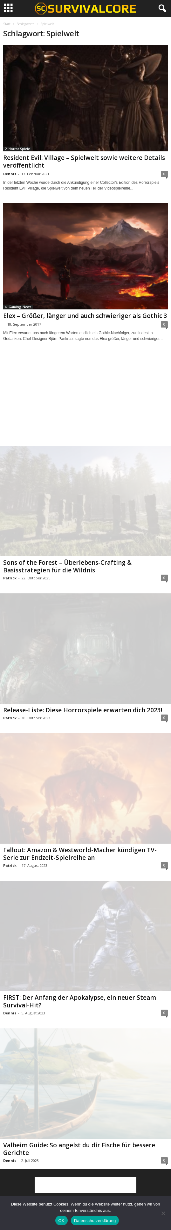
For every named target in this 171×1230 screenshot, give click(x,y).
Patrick (10, 578)
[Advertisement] (85, 399)
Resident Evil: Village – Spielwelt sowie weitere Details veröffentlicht (84, 161)
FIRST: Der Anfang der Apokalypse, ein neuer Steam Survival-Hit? (79, 1001)
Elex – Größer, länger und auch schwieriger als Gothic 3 (85, 316)
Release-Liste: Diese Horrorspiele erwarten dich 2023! (82, 710)
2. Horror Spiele (17, 149)
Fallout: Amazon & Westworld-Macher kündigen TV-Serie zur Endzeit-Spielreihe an (80, 854)
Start (6, 24)
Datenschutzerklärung (95, 1220)
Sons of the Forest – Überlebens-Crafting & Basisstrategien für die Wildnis (67, 566)
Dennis (9, 173)
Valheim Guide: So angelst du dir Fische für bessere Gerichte (79, 1149)
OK (61, 1220)
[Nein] (163, 1213)
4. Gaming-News (18, 307)
